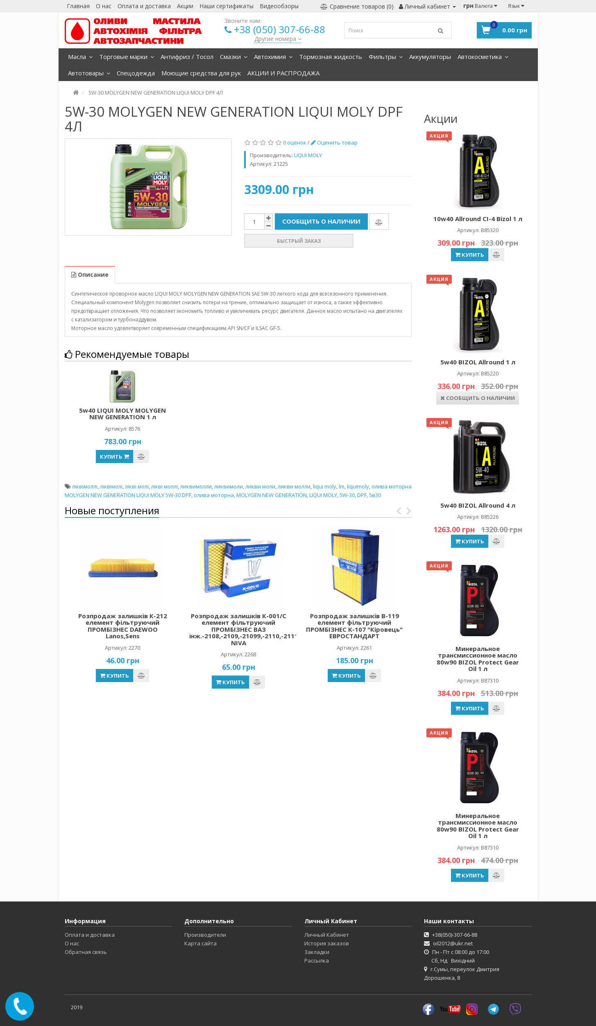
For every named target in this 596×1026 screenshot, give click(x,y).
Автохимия (273, 56)
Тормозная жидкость (330, 56)
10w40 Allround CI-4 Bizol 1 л (477, 219)
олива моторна (214, 495)
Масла (80, 56)
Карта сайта (200, 943)
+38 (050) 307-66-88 (279, 29)
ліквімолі (111, 486)
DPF (362, 495)
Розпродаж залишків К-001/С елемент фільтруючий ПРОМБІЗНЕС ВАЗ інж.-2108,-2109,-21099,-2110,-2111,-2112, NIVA (254, 629)
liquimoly (358, 486)
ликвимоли (228, 486)
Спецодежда (136, 73)
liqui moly (324, 486)
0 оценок (294, 142)
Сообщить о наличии (321, 221)
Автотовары (89, 73)
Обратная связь (86, 952)
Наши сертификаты (226, 6)
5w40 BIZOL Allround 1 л (477, 362)
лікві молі (137, 486)
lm (341, 486)
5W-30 (347, 495)
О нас (103, 6)
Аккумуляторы (430, 56)
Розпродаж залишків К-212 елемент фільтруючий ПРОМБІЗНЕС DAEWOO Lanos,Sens (122, 626)
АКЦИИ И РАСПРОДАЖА (283, 73)
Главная (78, 6)
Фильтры (386, 56)
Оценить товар (334, 142)
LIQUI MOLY (323, 495)
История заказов (326, 943)
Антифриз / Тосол (187, 56)
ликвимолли (196, 486)
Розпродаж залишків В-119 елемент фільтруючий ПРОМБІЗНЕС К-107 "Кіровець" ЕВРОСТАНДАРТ (354, 626)
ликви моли (260, 486)
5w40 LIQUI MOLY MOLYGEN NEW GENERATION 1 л (122, 413)
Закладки (316, 952)
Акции (185, 6)
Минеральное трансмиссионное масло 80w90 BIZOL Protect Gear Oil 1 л (478, 658)
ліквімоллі (84, 486)
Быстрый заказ (299, 240)
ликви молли (294, 486)
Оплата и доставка (144, 6)
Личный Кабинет (326, 934)
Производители (205, 934)
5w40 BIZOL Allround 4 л (477, 505)
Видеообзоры (279, 6)
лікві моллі (164, 486)
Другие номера (277, 39)
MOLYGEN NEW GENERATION (271, 495)
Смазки (233, 56)
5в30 (375, 495)
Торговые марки (126, 56)
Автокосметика (483, 56)
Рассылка (316, 960)
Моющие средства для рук (201, 73)
